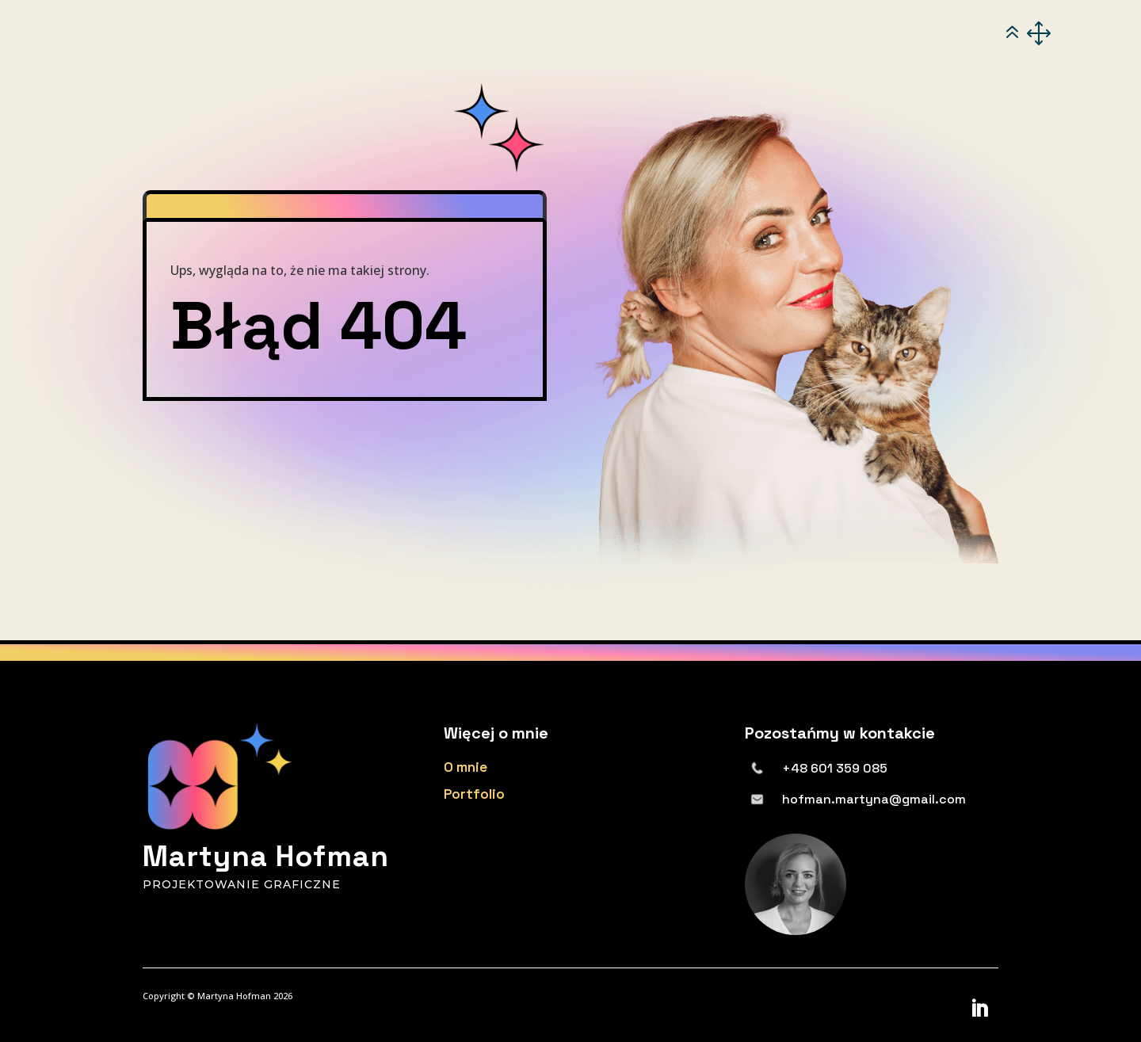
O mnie (465, 767)
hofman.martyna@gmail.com (874, 799)
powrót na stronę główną (258, 452)
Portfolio (474, 794)
